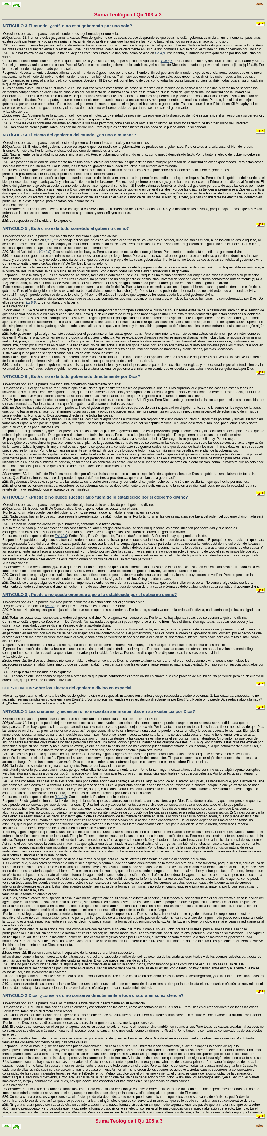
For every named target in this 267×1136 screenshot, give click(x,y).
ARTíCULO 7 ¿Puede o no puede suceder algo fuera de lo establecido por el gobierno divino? (95, 497)
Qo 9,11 (51, 240)
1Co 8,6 (166, 61)
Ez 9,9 (31, 302)
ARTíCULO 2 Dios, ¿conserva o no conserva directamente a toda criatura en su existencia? (92, 995)
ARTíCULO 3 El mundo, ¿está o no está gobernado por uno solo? (67, 25)
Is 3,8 (50, 606)
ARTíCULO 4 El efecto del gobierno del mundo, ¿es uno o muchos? (69, 134)
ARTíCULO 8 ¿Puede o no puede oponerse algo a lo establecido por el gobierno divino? (89, 594)
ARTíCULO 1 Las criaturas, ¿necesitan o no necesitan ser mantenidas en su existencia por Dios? (98, 711)
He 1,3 (61, 797)
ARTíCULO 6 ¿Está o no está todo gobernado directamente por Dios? (71, 376)
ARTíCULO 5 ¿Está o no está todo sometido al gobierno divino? (65, 228)
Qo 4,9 (160, 53)
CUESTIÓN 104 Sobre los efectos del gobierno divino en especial (66, 688)
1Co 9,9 (44, 252)
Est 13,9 (61, 536)
